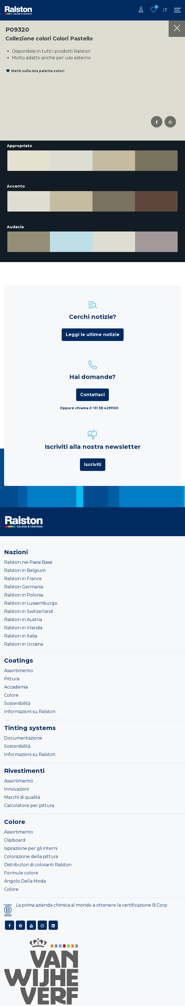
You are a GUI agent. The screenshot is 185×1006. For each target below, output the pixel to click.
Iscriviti (92, 460)
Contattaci (92, 390)
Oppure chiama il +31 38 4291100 (89, 404)
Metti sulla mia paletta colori (37, 71)
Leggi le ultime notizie (93, 330)
